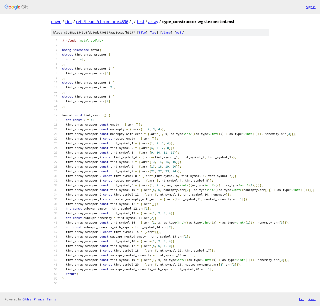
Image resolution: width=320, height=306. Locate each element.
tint (68, 21)
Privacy (39, 299)
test (140, 21)
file (142, 32)
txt (301, 299)
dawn (56, 21)
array (153, 21)
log (153, 32)
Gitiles (26, 299)
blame (166, 32)
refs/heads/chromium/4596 (102, 21)
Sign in (311, 7)
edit (179, 32)
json (312, 299)
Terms (51, 299)
